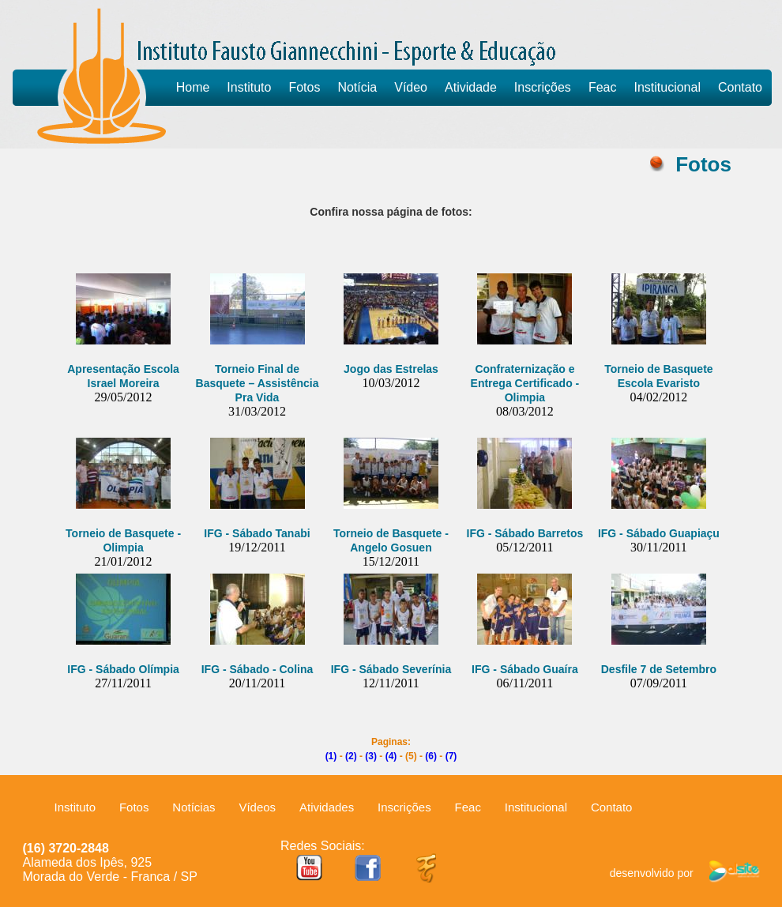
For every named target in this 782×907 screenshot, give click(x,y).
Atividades (326, 807)
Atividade (471, 87)
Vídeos (257, 807)
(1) (331, 756)
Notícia (357, 87)
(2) (351, 756)
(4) (391, 756)
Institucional (667, 87)
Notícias (193, 807)
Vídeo (410, 87)
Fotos (304, 87)
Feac (602, 87)
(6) (431, 756)
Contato (740, 87)
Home (193, 87)
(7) (451, 756)
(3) (371, 756)
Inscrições (542, 87)
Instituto (249, 87)
